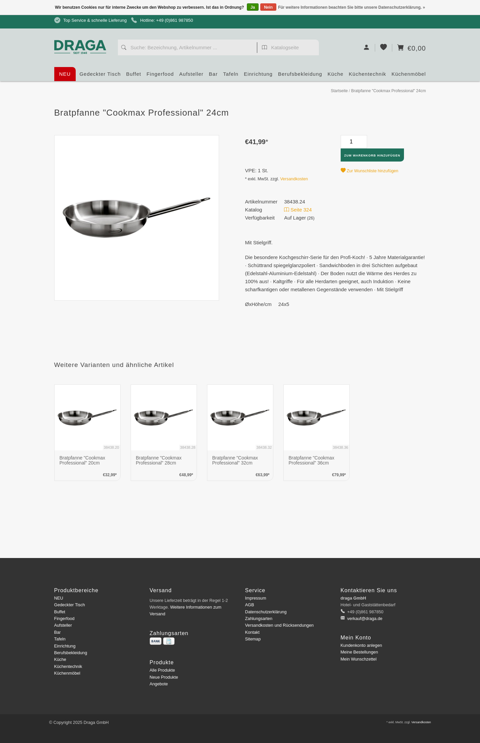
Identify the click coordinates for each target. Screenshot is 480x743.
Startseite (339, 90)
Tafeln (230, 76)
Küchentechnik (367, 76)
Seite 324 (298, 209)
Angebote (159, 683)
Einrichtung (258, 76)
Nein (268, 7)
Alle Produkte (162, 670)
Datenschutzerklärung (266, 611)
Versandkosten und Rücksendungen (279, 625)
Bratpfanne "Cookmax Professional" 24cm (388, 90)
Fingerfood (160, 76)
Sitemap (253, 638)
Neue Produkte (164, 677)
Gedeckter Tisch (100, 76)
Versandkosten (294, 179)
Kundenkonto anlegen (361, 645)
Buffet (133, 76)
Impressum (255, 598)
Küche (336, 76)
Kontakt (252, 632)
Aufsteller (191, 76)
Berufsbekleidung (300, 76)
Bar (213, 76)
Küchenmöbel (409, 76)
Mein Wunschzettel (358, 659)
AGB (249, 604)
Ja (253, 7)
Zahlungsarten (259, 618)
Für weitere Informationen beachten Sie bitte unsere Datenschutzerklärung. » (351, 7)
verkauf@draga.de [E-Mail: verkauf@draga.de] (364, 618)
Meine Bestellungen (359, 652)
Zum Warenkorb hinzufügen (372, 155)
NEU (65, 74)
